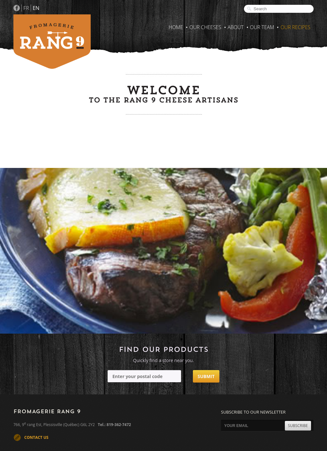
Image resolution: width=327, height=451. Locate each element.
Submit (206, 376)
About (236, 27)
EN (36, 8)
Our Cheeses (205, 27)
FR (26, 8)
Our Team (262, 27)
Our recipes (295, 27)
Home (176, 27)
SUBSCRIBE (298, 425)
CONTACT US (36, 437)
